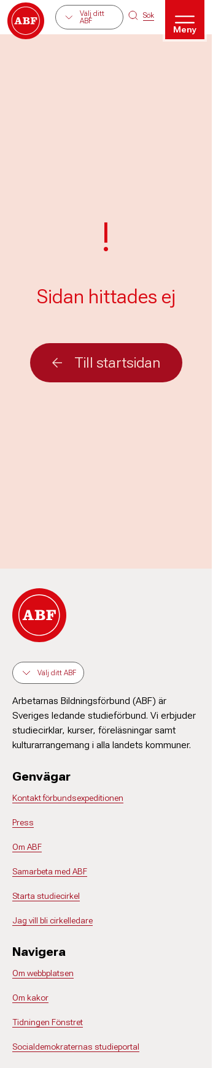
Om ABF (27, 847)
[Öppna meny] (184, 19)
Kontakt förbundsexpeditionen (67, 798)
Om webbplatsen (43, 973)
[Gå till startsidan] (25, 20)
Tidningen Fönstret (47, 1022)
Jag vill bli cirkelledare (52, 920)
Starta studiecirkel (46, 896)
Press (23, 822)
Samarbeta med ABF (49, 871)
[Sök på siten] (141, 15)
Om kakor (30, 997)
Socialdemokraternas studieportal (75, 1046)
